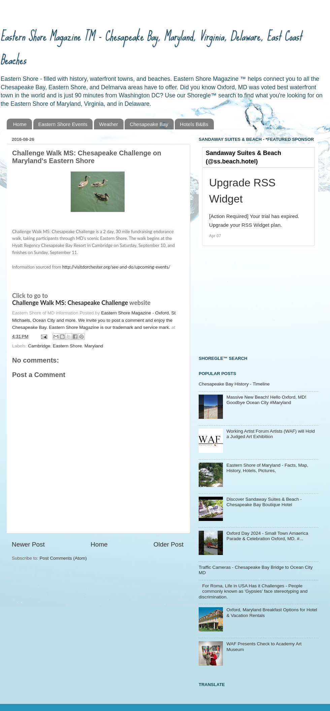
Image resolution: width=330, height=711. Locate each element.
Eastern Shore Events (63, 124)
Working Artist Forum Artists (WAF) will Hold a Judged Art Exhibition (270, 434)
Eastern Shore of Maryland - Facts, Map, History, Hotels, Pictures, (267, 468)
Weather (108, 124)
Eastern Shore (67, 345)
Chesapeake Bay (149, 124)
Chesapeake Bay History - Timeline (234, 384)
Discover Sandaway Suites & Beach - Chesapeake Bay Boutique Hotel (264, 502)
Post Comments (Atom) (63, 558)
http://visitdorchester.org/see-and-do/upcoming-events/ (116, 267)
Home (20, 124)
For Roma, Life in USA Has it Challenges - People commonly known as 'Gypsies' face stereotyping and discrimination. (253, 591)
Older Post (169, 544)
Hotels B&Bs (194, 124)
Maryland (94, 345)
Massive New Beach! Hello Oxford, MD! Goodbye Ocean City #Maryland (266, 400)
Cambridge (39, 345)
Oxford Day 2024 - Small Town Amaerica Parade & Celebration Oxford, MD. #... (267, 536)
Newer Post (28, 544)
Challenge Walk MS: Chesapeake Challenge (70, 302)
